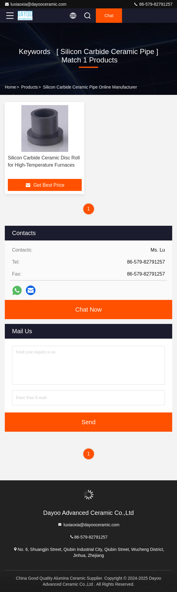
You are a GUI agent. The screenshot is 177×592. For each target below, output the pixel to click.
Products (29, 87)
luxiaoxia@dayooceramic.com (35, 4)
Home (10, 87)
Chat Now (88, 309)
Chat (109, 15)
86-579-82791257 (152, 4)
